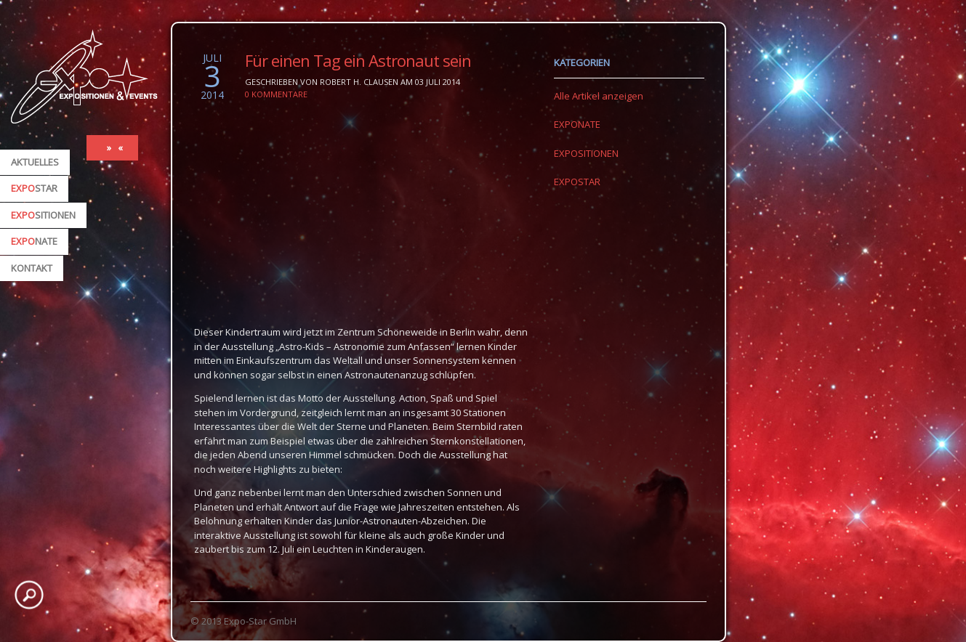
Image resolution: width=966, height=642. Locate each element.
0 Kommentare (276, 94)
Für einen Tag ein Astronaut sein (358, 60)
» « (116, 147)
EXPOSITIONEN (586, 153)
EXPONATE (577, 124)
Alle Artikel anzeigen (598, 95)
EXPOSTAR (577, 181)
